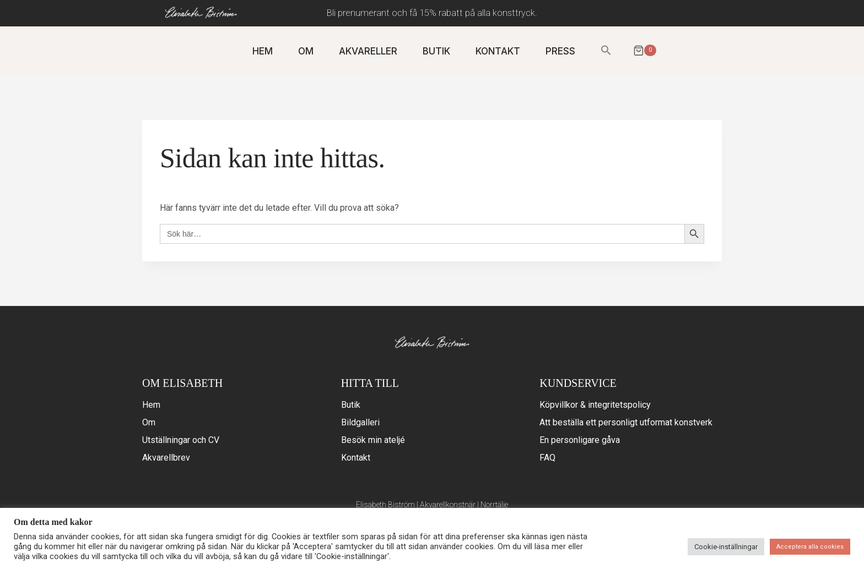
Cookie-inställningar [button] (726, 547)
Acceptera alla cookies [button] (810, 546)
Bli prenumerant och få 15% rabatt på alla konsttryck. (432, 13)
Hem (151, 405)
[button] (606, 51)
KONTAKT (498, 51)
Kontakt (355, 457)
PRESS (560, 51)
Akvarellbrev (166, 457)
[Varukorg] (643, 51)
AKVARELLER (368, 51)
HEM (262, 51)
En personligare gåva (579, 440)
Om (148, 422)
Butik (350, 405)
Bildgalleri (360, 422)
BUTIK (436, 51)
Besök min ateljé (373, 440)
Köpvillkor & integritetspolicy (595, 405)
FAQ (547, 457)
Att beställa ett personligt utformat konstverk (625, 422)
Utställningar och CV (180, 440)
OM (306, 51)
